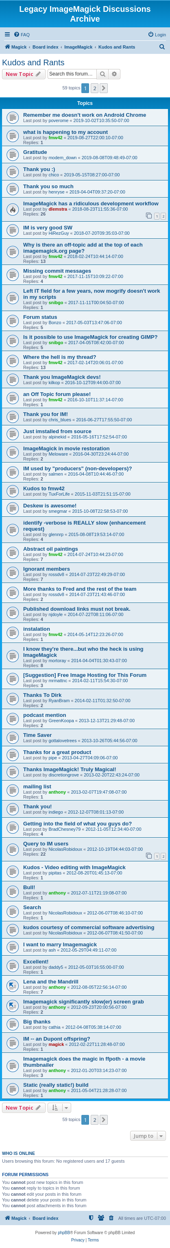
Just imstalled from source (57, 431)
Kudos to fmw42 (44, 488)
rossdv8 (56, 574)
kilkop (54, 382)
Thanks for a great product (57, 752)
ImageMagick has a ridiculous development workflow (91, 203)
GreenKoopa (61, 720)
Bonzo (54, 322)
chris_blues (59, 419)
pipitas (54, 872)
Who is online (18, 1153)
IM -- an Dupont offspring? (56, 1039)
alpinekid (57, 436)
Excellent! (35, 962)
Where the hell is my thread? (59, 357)
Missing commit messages (57, 271)
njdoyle (55, 614)
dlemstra (57, 209)
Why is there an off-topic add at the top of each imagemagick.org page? (83, 248)
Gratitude (35, 152)
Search (32, 907)
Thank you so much (48, 186)
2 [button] (94, 88)
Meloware (58, 454)
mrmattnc (57, 680)
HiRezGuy (58, 233)
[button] (104, 88)
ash (52, 950)
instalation (36, 629)
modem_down (62, 157)
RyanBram (59, 700)
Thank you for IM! (45, 414)
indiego (55, 812)
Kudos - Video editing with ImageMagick (74, 867)
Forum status (40, 317)
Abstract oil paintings (50, 549)
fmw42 (55, 137)
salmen (55, 474)
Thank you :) (39, 169)
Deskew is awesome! (49, 506)
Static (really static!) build (56, 1085)
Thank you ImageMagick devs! (62, 377)
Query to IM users (45, 844)
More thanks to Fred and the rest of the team (79, 589)
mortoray (57, 660)
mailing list (37, 786)
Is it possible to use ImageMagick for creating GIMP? (90, 337)
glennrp (55, 534)
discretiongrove (63, 774)
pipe (52, 757)
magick (56, 1044)
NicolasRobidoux (65, 849)
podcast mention (44, 715)
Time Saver (37, 735)
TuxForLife (59, 494)
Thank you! (37, 806)
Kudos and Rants (33, 62)
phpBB (64, 1232)
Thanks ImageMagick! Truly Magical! (69, 769)
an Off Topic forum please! (57, 394)
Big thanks (36, 1022)
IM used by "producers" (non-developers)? (77, 468)
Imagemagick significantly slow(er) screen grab (83, 1002)
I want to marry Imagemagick (60, 944)
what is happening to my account (65, 132)
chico (53, 174)
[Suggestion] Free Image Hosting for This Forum (84, 675)
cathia (54, 1027)
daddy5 (55, 967)
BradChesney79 (64, 829)
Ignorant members (46, 569)
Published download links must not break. (77, 609)
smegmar (57, 511)
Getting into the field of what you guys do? (77, 824)
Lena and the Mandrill (50, 982)
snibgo (55, 302)
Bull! (29, 887)
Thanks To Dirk (42, 695)
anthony (57, 792)
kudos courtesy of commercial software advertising (88, 927)
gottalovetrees (62, 740)
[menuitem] (21, 35)
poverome (58, 120)
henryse (56, 191)
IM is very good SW (47, 228)
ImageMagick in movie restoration (66, 448)
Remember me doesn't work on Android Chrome (84, 115)
